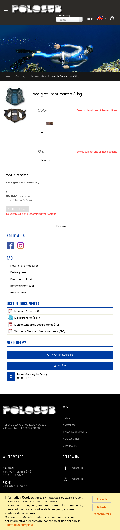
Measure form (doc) (24, 317)
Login (90, 19)
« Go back (60, 226)
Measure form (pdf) (23, 311)
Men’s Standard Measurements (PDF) (34, 324)
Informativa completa (19, 525)
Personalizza (102, 514)
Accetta (101, 499)
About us (69, 424)
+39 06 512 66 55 (15, 486)
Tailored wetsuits (75, 431)
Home (66, 417)
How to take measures (24, 265)
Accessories (71, 438)
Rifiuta (102, 507)
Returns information (22, 286)
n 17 (41, 133)
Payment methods (21, 279)
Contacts (70, 445)
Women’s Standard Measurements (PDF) (36, 331)
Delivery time (18, 272)
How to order (18, 292)
